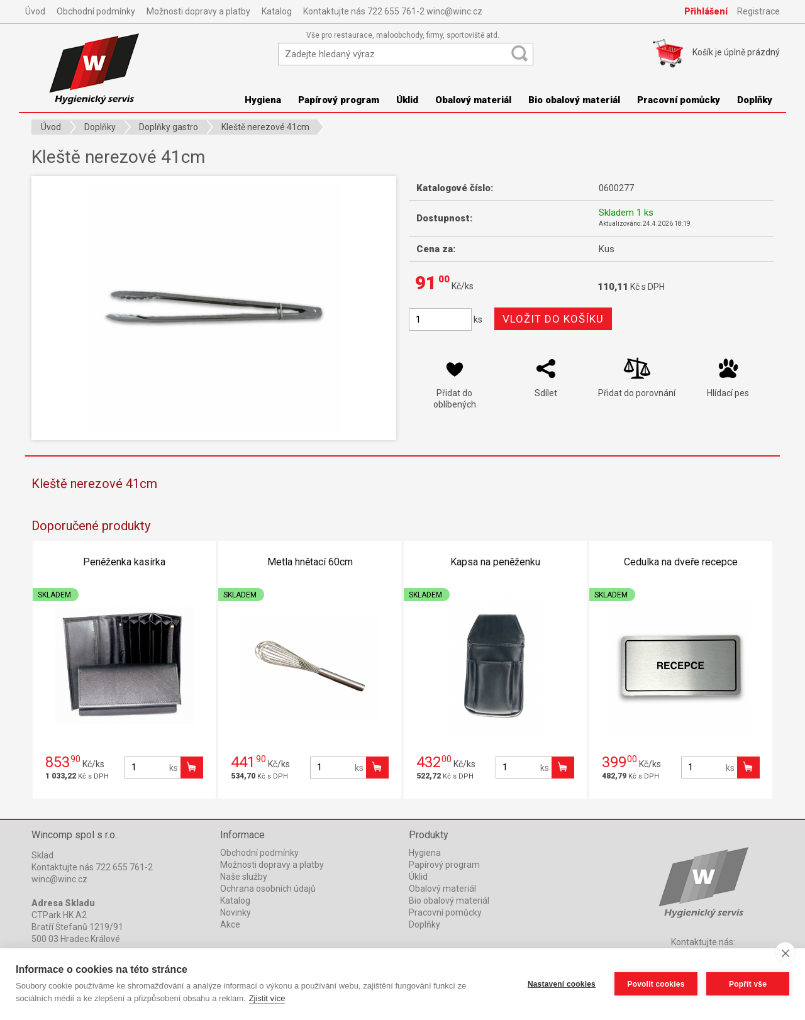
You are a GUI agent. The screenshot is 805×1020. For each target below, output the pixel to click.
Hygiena (263, 100)
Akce (230, 924)
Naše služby (243, 877)
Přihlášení (706, 11)
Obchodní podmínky (96, 11)
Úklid (407, 100)
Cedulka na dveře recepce (681, 562)
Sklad (42, 855)
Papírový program (338, 100)
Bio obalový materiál (574, 100)
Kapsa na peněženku (495, 562)
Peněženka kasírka (124, 562)
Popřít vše (748, 984)
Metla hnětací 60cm (310, 562)
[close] (785, 952)
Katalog (277, 11)
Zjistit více (267, 998)
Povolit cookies (655, 984)
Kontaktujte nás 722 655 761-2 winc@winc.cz (392, 11)
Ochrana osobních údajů (268, 889)
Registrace (758, 11)
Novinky (235, 912)
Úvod (35, 11)
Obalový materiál (473, 100)
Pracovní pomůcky (678, 100)
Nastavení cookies (562, 984)
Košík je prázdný (736, 52)
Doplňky (754, 100)
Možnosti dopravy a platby (198, 11)
